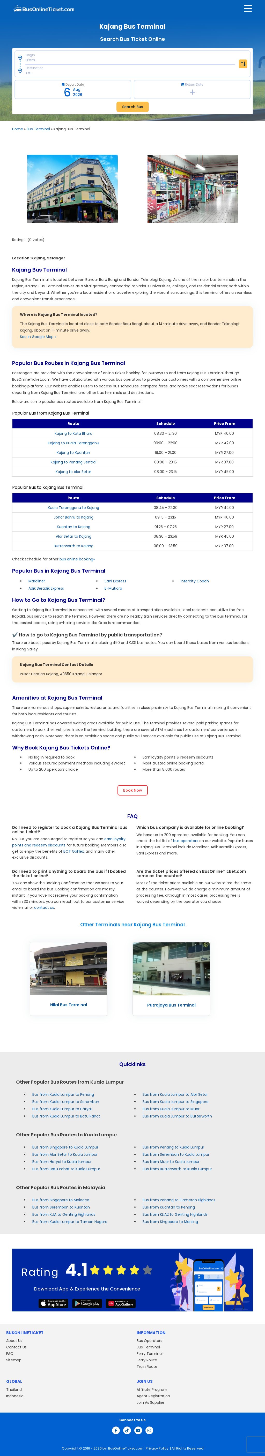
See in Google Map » (38, 336)
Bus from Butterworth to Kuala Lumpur (177, 1169)
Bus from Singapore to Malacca (60, 1200)
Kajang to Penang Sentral (73, 462)
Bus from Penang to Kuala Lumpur (173, 1147)
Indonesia (15, 1396)
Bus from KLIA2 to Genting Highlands (175, 1214)
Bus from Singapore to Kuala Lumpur (65, 1147)
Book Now (132, 790)
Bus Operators (149, 1340)
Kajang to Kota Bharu (73, 433)
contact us (44, 907)
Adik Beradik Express (46, 588)
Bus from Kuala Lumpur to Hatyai (62, 1109)
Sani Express (115, 581)
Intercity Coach (195, 581)
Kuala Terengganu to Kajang (73, 507)
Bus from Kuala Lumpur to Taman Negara (69, 1221)
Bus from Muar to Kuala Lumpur (171, 1161)
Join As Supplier (150, 1402)
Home (17, 129)
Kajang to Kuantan (73, 452)
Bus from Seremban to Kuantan (61, 1207)
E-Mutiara (113, 588)
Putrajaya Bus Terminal (171, 1005)
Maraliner (36, 581)
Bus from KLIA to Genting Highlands (63, 1214)
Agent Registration (153, 1396)
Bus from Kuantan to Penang (169, 1207)
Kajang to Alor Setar (73, 471)
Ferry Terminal (150, 1353)
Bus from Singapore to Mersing (170, 1221)
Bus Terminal (38, 129)
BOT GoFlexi (74, 851)
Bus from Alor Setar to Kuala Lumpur (65, 1154)
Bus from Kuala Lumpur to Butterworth (177, 1116)
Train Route (147, 1366)
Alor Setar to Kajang (73, 536)
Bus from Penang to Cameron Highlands (179, 1200)
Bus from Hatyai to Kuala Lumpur (62, 1161)
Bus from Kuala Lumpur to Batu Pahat (66, 1116)
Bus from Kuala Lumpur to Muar (171, 1109)
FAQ (9, 1353)
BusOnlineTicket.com (126, 1448)
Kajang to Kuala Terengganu (73, 443)
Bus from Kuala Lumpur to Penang (63, 1094)
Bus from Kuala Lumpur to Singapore (176, 1101)
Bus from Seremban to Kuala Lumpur (176, 1154)
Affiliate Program (152, 1389)
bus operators (185, 840)
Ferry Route (147, 1360)
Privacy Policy (156, 1448)
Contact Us (16, 1347)
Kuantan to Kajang (73, 526)
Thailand (14, 1389)
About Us (14, 1340)
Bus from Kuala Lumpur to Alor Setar (175, 1094)
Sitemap (13, 1360)
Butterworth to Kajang (73, 546)
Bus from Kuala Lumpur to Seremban (65, 1101)
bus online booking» (77, 559)
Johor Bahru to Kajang (73, 517)
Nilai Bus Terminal (68, 1005)
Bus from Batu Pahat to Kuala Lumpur (66, 1169)
